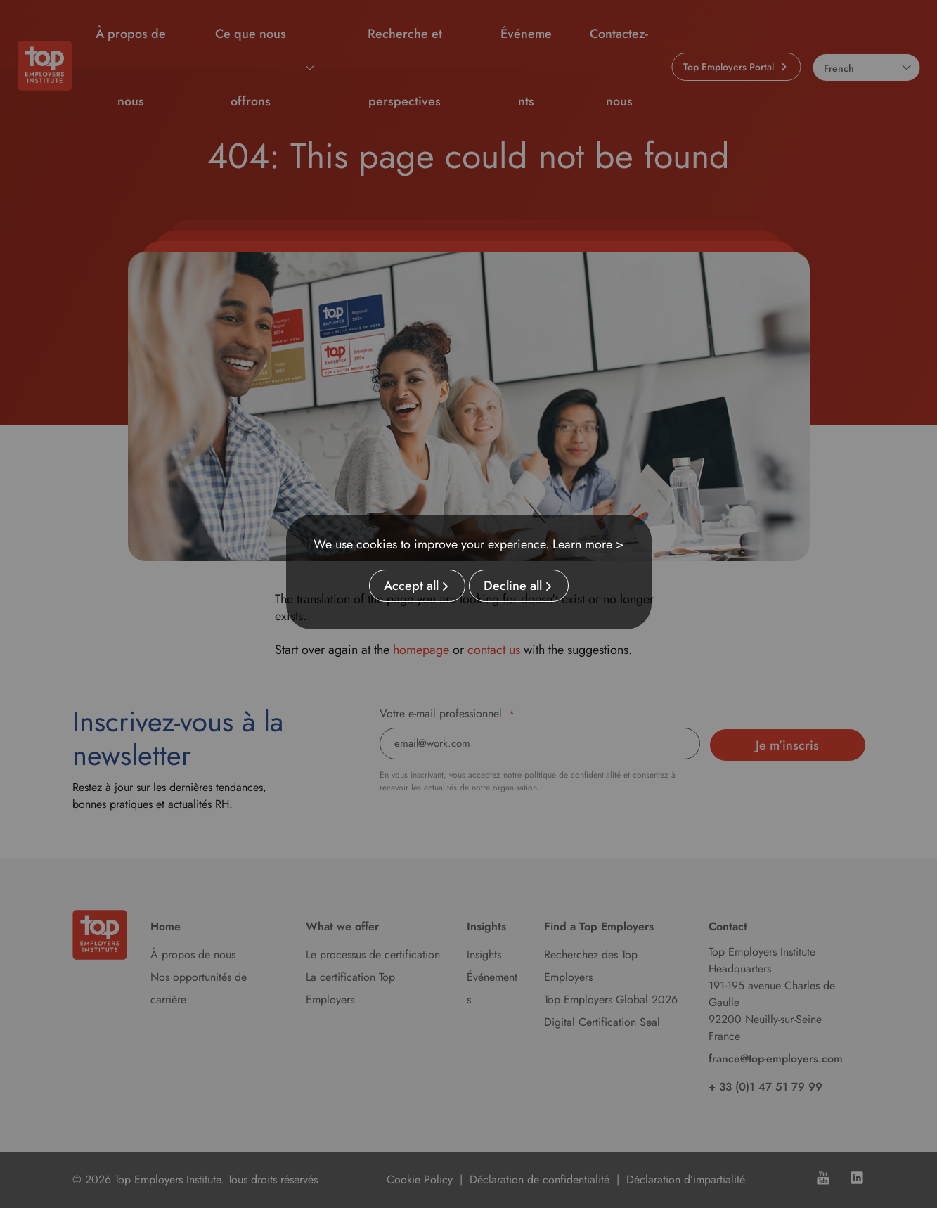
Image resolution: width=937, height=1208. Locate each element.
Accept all (411, 586)
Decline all (513, 586)
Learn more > (588, 544)
